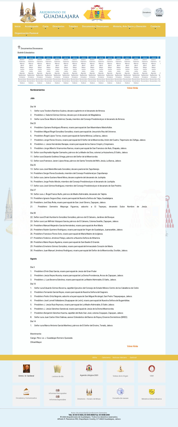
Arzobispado (31, 27)
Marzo (22, 63)
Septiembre (22, 75)
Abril (22, 65)
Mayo (22, 67)
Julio (22, 71)
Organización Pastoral (26, 34)
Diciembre (22, 81)
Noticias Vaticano (120, 357)
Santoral (133, 357)
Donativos (147, 12)
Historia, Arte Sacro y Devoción (129, 27)
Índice (22, 83)
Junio (22, 69)
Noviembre (22, 79)
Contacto (155, 27)
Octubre (22, 77)
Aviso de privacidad (79, 413)
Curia (45, 27)
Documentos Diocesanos (95, 27)
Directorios (58, 27)
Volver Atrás (132, 88)
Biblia (94, 357)
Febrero (22, 61)
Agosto (22, 73)
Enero (22, 60)
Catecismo (106, 357)
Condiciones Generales (97, 413)
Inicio (18, 26)
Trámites (73, 27)
